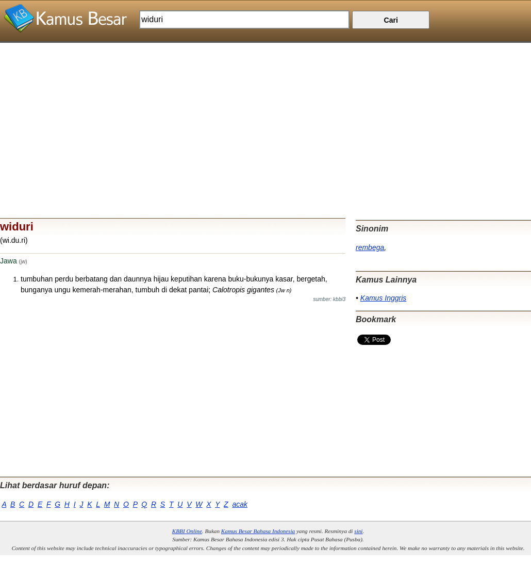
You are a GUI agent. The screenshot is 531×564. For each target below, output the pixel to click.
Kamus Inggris (383, 298)
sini (358, 531)
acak (239, 504)
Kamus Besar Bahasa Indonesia (258, 531)
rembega (370, 247)
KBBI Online (187, 531)
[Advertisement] (265, 115)
